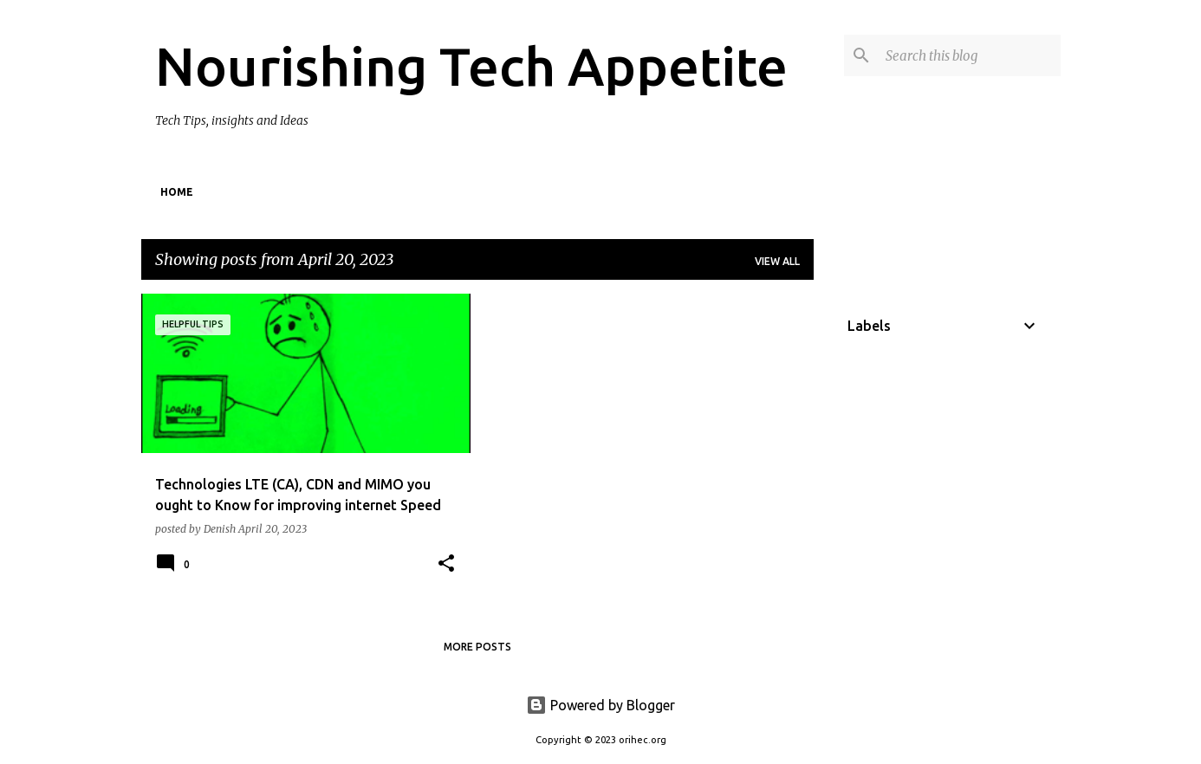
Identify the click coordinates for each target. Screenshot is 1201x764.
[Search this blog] (970, 55)
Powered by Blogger (600, 705)
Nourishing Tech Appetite (471, 66)
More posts (477, 646)
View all (777, 261)
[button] (446, 564)
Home (176, 191)
